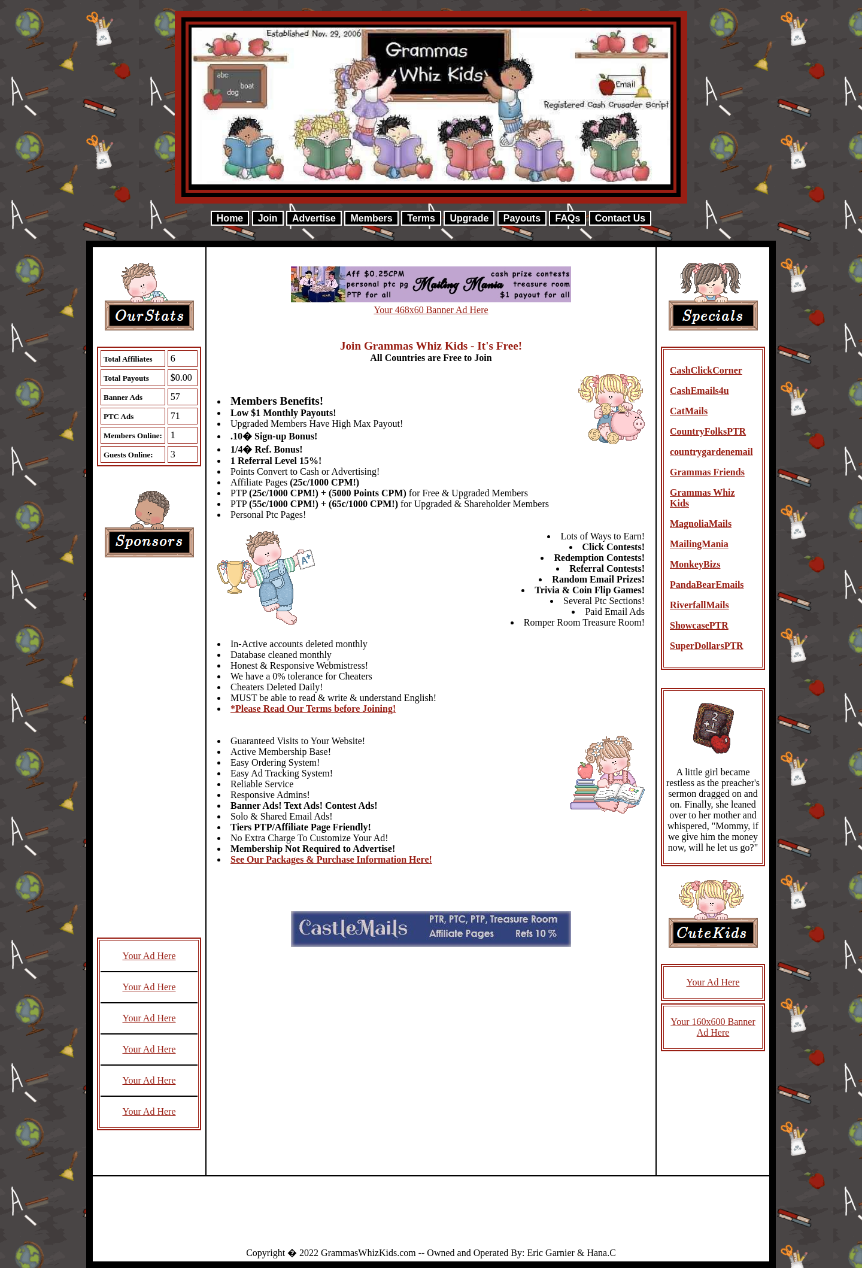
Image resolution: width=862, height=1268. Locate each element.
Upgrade (469, 218)
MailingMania (699, 544)
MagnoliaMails (701, 523)
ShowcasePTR (699, 625)
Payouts (522, 218)
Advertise (314, 218)
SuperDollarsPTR (706, 646)
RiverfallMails (699, 605)
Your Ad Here (148, 956)
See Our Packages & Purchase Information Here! (331, 859)
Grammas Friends (707, 472)
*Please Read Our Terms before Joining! (313, 708)
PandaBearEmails (707, 585)
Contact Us (620, 218)
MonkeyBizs (695, 564)
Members (371, 218)
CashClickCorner (706, 370)
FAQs (567, 218)
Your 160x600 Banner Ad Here (712, 1027)
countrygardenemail (711, 452)
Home (230, 218)
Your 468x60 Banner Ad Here (431, 310)
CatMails (689, 411)
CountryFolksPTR (708, 431)
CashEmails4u (699, 391)
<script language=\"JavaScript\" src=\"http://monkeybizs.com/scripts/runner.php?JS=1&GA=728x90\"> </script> (431, 1216)
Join (268, 218)
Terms (421, 218)
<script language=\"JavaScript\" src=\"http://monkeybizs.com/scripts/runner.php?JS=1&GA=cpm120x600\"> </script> (149, 753)
